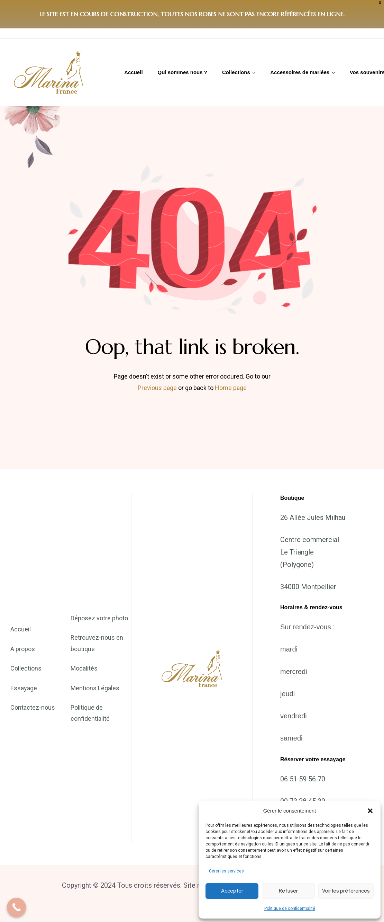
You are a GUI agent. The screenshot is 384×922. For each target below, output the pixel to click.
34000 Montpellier (308, 587)
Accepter (232, 891)
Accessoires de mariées (299, 72)
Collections (236, 72)
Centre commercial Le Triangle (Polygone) (309, 552)
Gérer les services (226, 871)
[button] (370, 810)
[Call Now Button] (16, 907)
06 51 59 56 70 (302, 779)
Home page (231, 387)
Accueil (133, 72)
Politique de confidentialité (289, 908)
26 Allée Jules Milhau (312, 517)
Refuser (288, 891)
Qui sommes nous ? (182, 72)
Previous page (157, 387)
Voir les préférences (346, 891)
